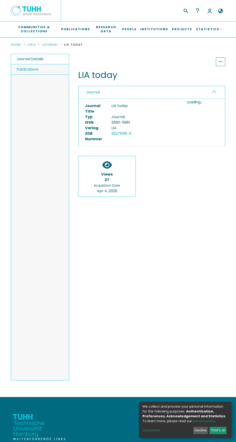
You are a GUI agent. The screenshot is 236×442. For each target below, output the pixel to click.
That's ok (218, 430)
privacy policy (204, 421)
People (129, 29)
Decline (200, 430)
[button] (220, 11)
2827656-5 (121, 133)
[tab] (152, 92)
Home (16, 45)
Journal (50, 45)
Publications (75, 29)
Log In (209, 10)
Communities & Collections (34, 29)
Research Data (106, 29)
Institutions (154, 29)
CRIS (31, 45)
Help (197, 10)
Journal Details (30, 59)
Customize (151, 430)
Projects (182, 29)
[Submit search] (186, 10)
